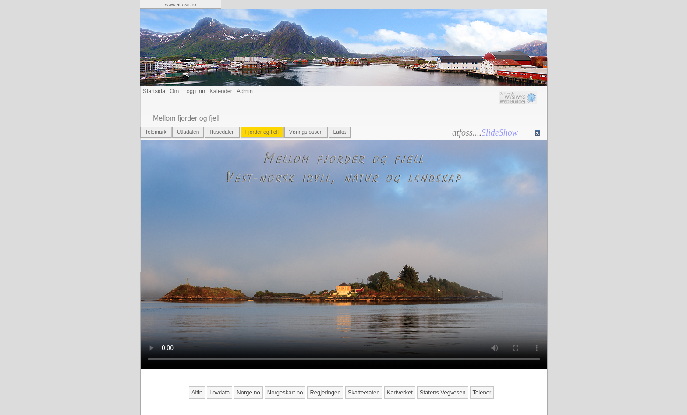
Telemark (155, 132)
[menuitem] (180, 4)
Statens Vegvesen (443, 392)
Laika (339, 132)
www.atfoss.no (180, 4)
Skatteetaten (364, 392)
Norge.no (248, 392)
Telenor (482, 392)
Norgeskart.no (285, 392)
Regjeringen (325, 392)
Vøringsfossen (306, 132)
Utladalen (188, 132)
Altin (196, 392)
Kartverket (400, 392)
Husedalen (221, 132)
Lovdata (219, 392)
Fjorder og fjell (262, 132)
